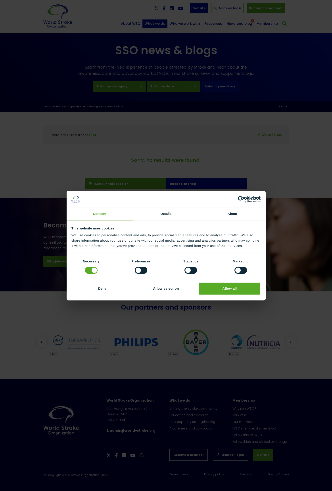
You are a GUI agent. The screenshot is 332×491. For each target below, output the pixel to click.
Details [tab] (166, 214)
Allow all (229, 289)
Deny (102, 289)
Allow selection (166, 289)
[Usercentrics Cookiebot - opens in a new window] (241, 199)
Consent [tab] (99, 214)
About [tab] (232, 214)
